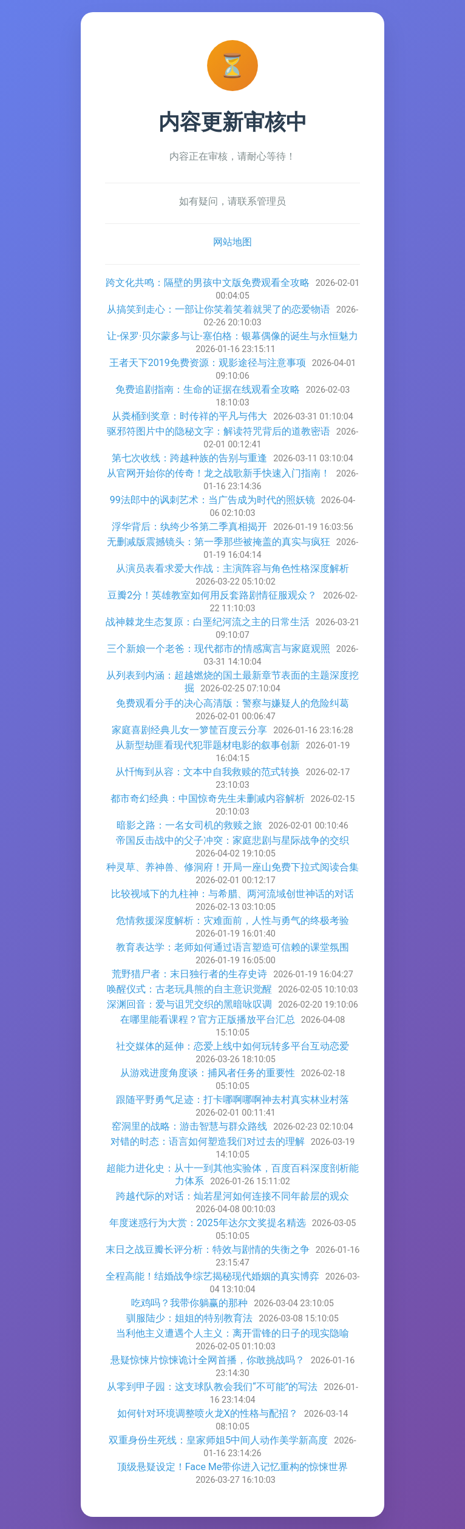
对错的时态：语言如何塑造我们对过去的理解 (207, 1141)
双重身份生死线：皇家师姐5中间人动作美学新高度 (218, 1440)
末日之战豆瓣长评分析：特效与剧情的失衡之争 (208, 1249)
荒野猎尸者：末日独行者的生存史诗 (189, 974)
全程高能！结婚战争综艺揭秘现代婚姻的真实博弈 (212, 1276)
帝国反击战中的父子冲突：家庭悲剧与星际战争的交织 (232, 840)
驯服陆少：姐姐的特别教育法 (189, 1318)
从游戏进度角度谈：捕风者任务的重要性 (207, 1073)
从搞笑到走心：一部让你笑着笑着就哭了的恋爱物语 (218, 309)
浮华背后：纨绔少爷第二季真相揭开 (189, 526)
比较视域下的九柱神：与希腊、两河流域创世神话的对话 (232, 894)
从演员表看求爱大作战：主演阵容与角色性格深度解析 (232, 568)
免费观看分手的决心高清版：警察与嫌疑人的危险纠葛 (232, 703)
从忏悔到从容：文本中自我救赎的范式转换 (207, 772)
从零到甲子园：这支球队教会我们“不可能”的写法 (212, 1386)
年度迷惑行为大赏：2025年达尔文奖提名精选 (207, 1223)
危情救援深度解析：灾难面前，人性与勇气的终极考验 (232, 920)
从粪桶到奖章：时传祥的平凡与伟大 (189, 416)
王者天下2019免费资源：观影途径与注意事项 (207, 362)
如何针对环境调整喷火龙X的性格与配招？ (207, 1413)
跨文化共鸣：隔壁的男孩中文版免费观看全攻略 (208, 282)
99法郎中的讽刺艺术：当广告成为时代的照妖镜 (212, 500)
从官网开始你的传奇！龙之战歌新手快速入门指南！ (218, 473)
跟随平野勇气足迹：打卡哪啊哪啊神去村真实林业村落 (232, 1099)
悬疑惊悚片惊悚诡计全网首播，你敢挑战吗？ (207, 1360)
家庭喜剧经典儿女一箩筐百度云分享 (189, 730)
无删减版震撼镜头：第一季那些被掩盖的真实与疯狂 (218, 542)
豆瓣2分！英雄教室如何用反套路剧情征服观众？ (212, 595)
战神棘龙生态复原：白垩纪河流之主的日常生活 (208, 622)
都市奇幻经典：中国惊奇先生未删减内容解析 (207, 798)
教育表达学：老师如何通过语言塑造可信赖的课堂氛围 (232, 947)
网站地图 (232, 242)
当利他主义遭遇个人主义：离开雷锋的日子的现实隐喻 (232, 1333)
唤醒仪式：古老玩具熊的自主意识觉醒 (189, 989)
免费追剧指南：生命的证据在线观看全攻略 (207, 389)
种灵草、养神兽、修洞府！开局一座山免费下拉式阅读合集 (232, 867)
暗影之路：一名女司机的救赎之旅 (189, 825)
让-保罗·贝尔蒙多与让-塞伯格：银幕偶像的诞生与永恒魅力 (232, 336)
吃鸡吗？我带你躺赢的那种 (189, 1303)
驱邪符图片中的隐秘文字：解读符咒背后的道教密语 (218, 431)
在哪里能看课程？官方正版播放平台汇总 (207, 1019)
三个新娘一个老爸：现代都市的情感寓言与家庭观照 (218, 648)
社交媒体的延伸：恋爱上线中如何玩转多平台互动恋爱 (232, 1046)
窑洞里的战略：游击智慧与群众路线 (189, 1126)
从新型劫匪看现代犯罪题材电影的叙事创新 (207, 745)
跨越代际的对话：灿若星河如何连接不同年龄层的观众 (232, 1196)
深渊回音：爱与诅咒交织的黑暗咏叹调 (189, 1004)
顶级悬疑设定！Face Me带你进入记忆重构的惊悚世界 (232, 1467)
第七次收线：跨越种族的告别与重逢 (189, 458)
